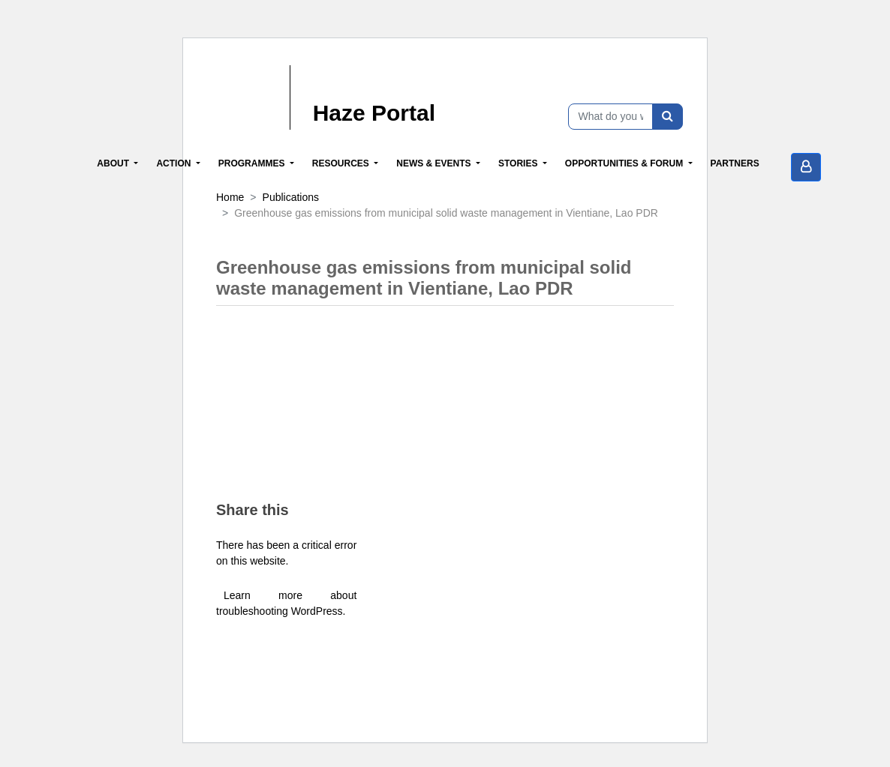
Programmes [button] (252, 163)
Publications (291, 197)
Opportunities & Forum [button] (625, 163)
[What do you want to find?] (610, 116)
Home (230, 197)
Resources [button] (341, 163)
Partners (735, 163)
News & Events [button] (435, 163)
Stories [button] (519, 163)
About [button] (114, 163)
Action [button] (174, 163)
